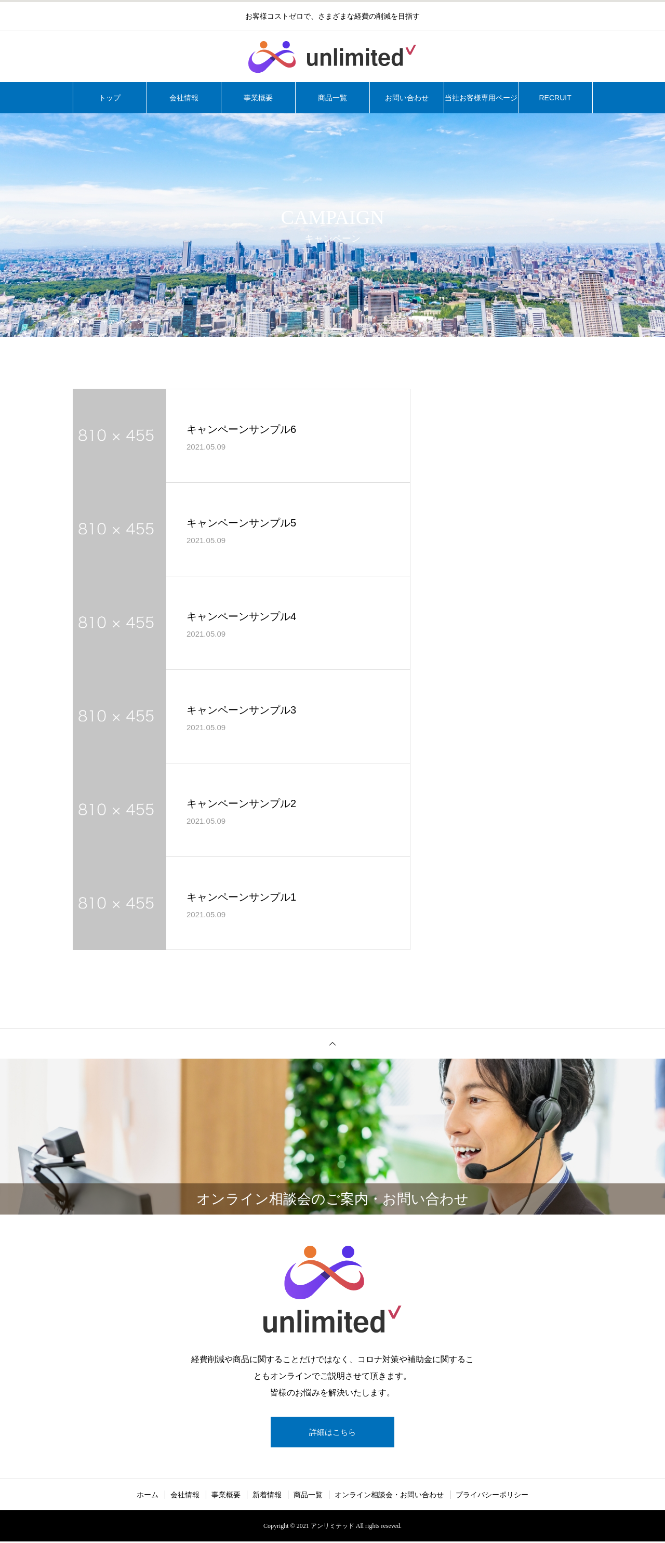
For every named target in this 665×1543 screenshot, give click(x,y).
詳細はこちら (332, 1432)
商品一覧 (332, 98)
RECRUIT (555, 98)
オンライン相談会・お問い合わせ (389, 1496)
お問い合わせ (407, 98)
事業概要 (258, 98)
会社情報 (183, 98)
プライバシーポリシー (492, 1496)
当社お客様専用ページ (481, 98)
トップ (110, 98)
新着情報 (267, 1496)
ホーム (147, 1496)
